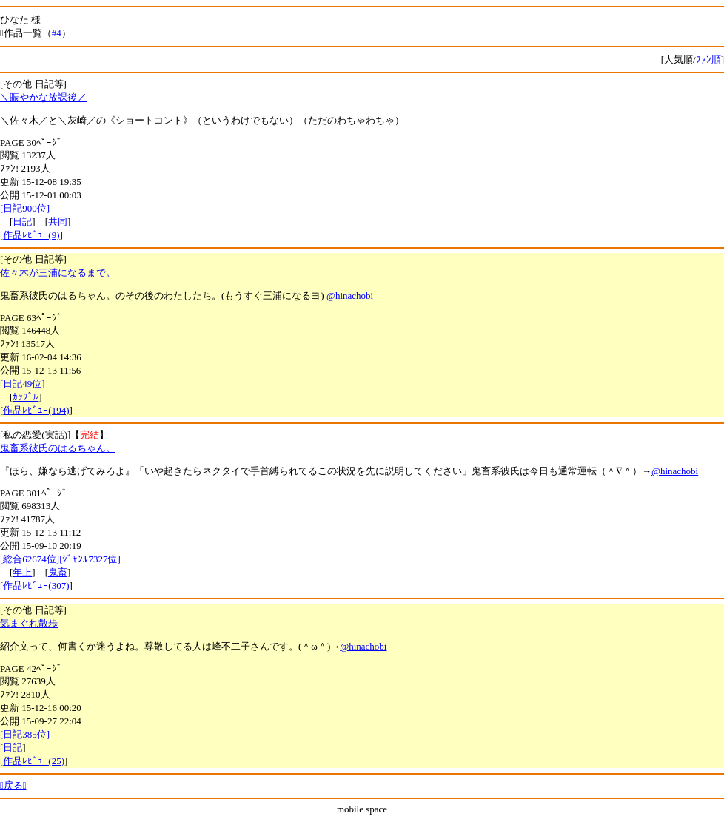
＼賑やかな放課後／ (43, 97)
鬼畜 (57, 572)
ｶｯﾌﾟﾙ (25, 396)
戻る (13, 785)
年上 (22, 572)
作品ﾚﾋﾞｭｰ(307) (36, 585)
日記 (22, 221)
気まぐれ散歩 (29, 623)
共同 (57, 221)
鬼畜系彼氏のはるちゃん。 (57, 447)
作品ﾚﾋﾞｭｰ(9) (31, 234)
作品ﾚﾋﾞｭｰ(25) (33, 760)
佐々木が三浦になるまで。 (57, 272)
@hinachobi (349, 295)
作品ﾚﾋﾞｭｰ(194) (36, 410)
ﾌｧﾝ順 (708, 59)
